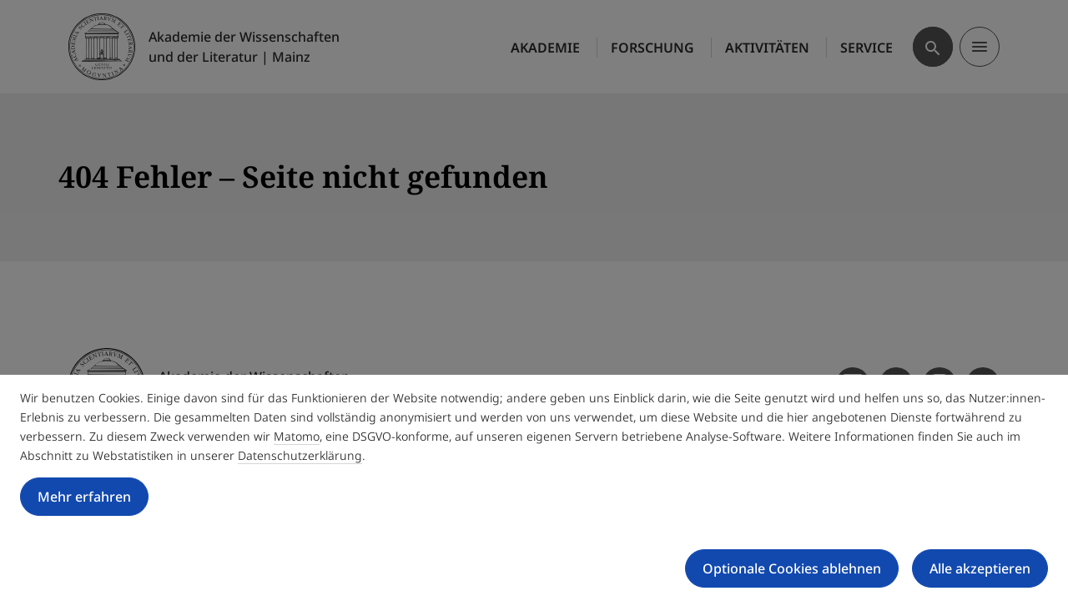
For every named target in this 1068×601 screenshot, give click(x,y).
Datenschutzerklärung (300, 455)
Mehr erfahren (84, 496)
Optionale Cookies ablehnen (792, 568)
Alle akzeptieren (979, 568)
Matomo (297, 436)
